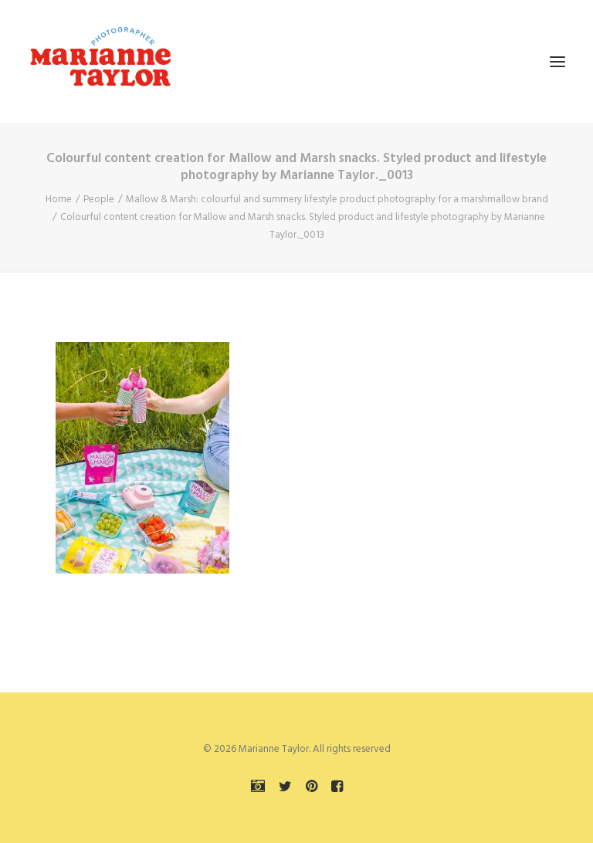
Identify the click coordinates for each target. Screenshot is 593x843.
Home (59, 199)
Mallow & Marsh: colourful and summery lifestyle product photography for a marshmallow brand (337, 199)
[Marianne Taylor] (100, 61)
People (98, 199)
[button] (557, 61)
